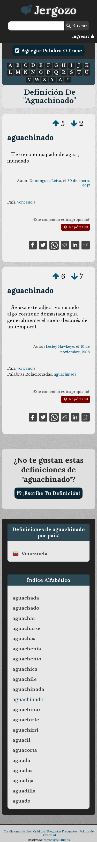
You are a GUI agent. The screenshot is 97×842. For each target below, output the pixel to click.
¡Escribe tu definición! (48, 493)
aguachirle (25, 720)
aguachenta (26, 649)
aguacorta (24, 750)
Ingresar (83, 36)
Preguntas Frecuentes (62, 831)
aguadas (22, 770)
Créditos (39, 831)
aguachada (25, 598)
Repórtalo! (75, 227)
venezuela (26, 202)
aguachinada (65, 374)
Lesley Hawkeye (60, 347)
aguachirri (25, 730)
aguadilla (24, 791)
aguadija (23, 780)
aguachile (24, 679)
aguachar (23, 618)
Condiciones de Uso (17, 831)
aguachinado (30, 137)
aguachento (26, 659)
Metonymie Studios (56, 840)
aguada (21, 760)
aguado (21, 801)
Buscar (76, 25)
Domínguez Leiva (45, 181)
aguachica (25, 669)
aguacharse (26, 628)
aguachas (23, 638)
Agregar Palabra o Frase (48, 50)
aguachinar (26, 710)
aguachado (25, 608)
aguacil (21, 740)
